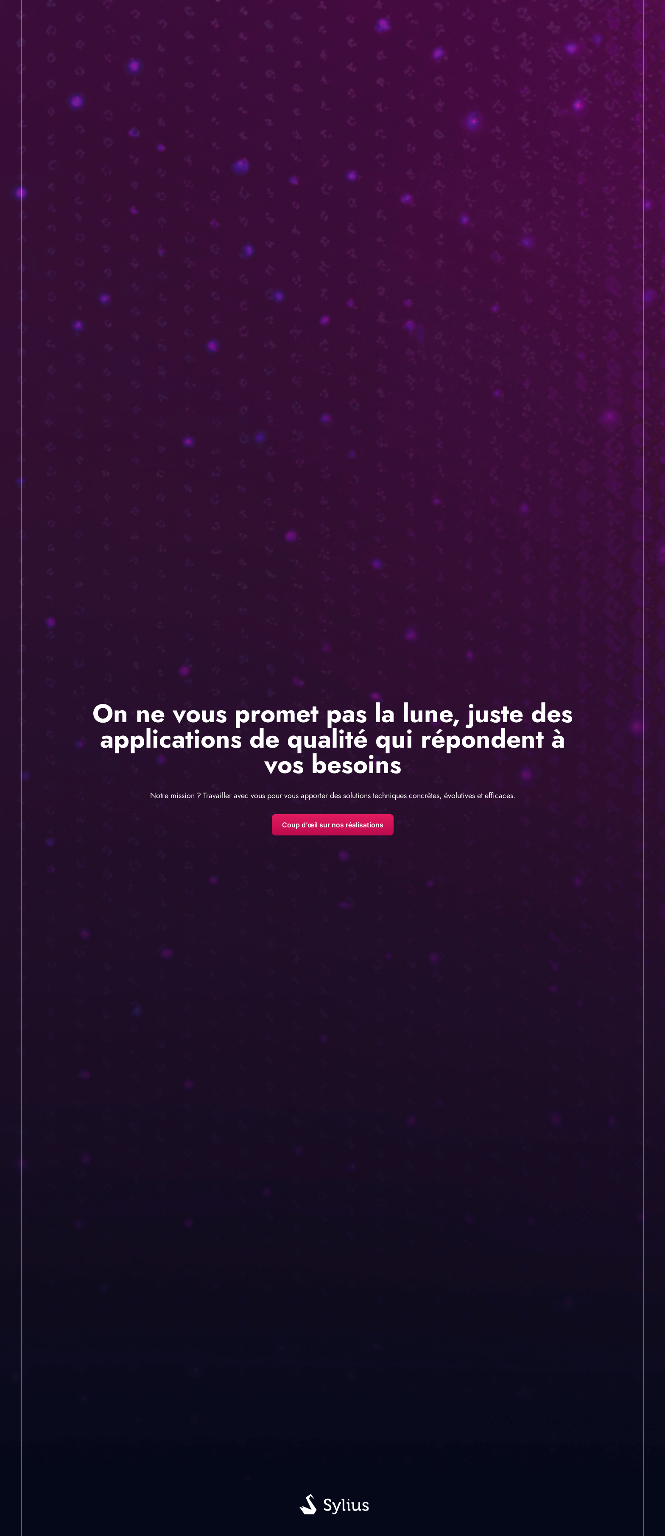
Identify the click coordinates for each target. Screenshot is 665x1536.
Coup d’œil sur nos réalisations (332, 825)
